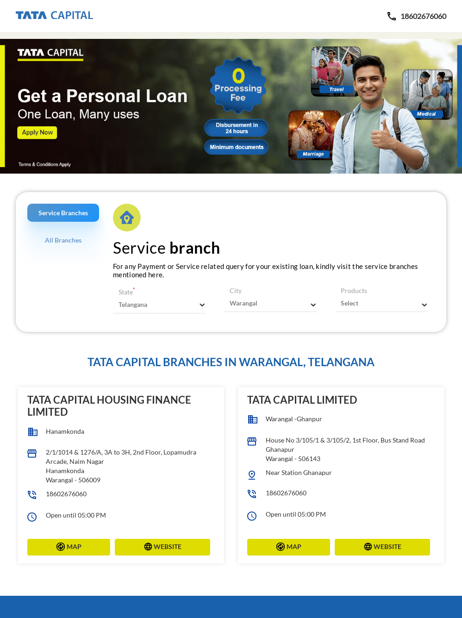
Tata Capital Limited (302, 399)
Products (354, 290)
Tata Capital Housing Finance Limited (109, 405)
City (236, 290)
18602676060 (66, 494)
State (127, 292)
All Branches (63, 240)
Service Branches (63, 213)
